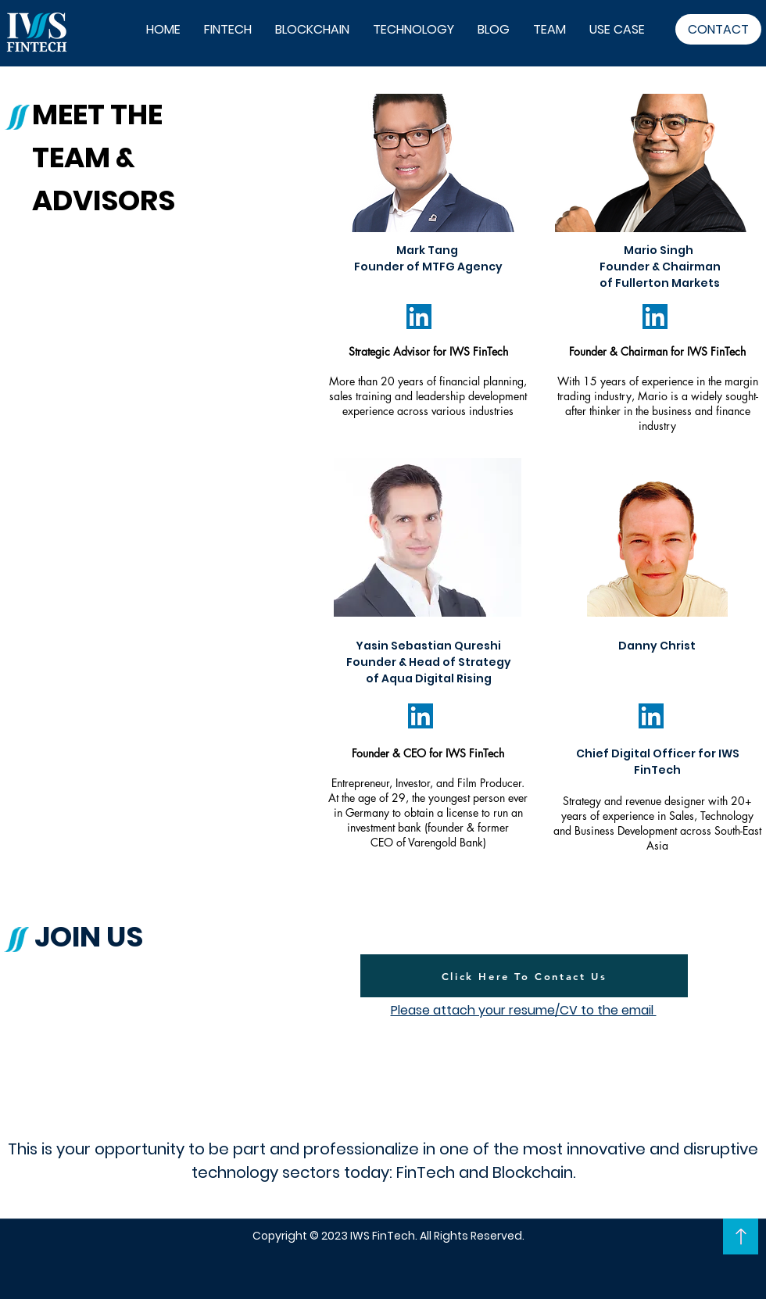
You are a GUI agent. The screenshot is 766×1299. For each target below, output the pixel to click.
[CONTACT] (718, 29)
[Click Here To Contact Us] (524, 975)
